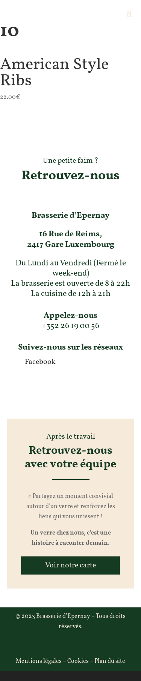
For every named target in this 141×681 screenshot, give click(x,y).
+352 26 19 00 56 (70, 326)
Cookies (78, 661)
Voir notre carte (70, 565)
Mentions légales (39, 661)
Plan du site (109, 661)
